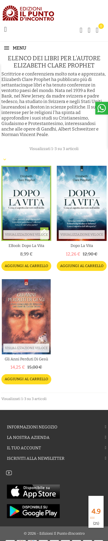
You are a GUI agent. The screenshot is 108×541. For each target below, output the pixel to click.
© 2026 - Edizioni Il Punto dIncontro (54, 533)
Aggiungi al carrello (26, 266)
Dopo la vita (82, 245)
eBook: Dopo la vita (26, 245)
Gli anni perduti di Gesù (26, 359)
